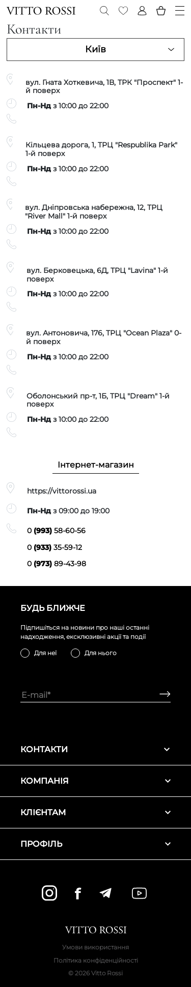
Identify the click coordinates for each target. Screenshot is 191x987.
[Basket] (161, 10)
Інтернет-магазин (96, 465)
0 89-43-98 (56, 563)
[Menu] (179, 10)
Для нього (101, 653)
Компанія (95, 781)
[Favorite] (123, 10)
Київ (95, 49)
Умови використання (95, 947)
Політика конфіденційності (95, 960)
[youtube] (139, 893)
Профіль (95, 844)
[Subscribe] (161, 695)
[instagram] (49, 893)
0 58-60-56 (56, 530)
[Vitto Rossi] (41, 11)
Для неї (45, 653)
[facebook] (77, 893)
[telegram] (105, 893)
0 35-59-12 (54, 547)
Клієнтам (95, 812)
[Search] (104, 10)
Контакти (95, 749)
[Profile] (142, 10)
